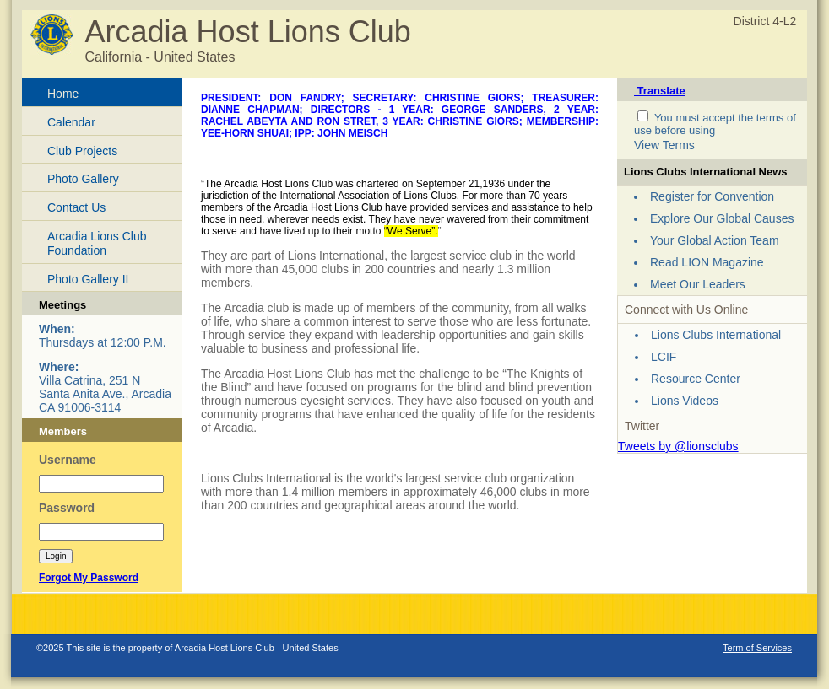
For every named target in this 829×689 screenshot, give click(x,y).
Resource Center (695, 378)
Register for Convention (712, 196)
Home (63, 93)
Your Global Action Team (714, 240)
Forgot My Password (88, 578)
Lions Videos (684, 400)
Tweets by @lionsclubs (678, 446)
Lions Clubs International (716, 335)
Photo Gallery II (88, 279)
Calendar (71, 122)
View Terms (664, 145)
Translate (659, 90)
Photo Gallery (83, 179)
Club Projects (82, 151)
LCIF (663, 356)
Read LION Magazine (707, 262)
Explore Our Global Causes (722, 218)
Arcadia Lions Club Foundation (97, 243)
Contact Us (76, 207)
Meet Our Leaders (697, 284)
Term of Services (757, 648)
